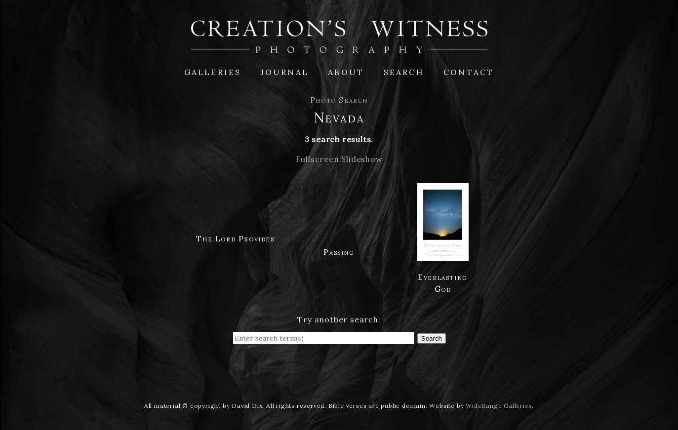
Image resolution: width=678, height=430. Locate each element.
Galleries (212, 72)
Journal (285, 72)
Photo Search (339, 100)
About (346, 72)
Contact (468, 72)
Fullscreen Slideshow (339, 159)
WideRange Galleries (499, 405)
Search (404, 72)
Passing (338, 252)
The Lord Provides (235, 238)
